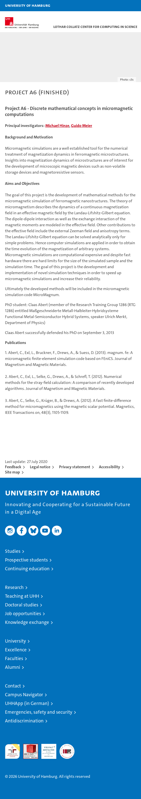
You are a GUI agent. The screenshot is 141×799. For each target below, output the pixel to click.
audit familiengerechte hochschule (12, 751)
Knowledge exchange (27, 622)
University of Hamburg (27, 5)
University (15, 641)
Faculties (14, 658)
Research (14, 587)
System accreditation (67, 749)
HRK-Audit (46, 749)
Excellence (16, 650)
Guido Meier (81, 125)
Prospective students (26, 560)
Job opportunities (23, 613)
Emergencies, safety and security (38, 712)
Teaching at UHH (22, 596)
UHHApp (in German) (27, 703)
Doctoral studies (21, 605)
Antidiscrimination (24, 721)
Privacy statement (74, 466)
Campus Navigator (24, 694)
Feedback (13, 466)
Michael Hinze (57, 125)
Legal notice (40, 466)
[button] (121, 5)
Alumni (12, 667)
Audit (28, 746)
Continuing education (27, 569)
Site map (12, 472)
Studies (12, 551)
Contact (13, 686)
